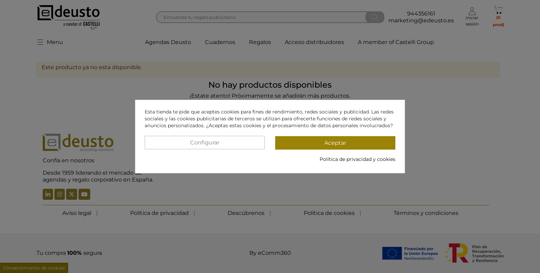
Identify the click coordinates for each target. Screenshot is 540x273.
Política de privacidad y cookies (357, 159)
